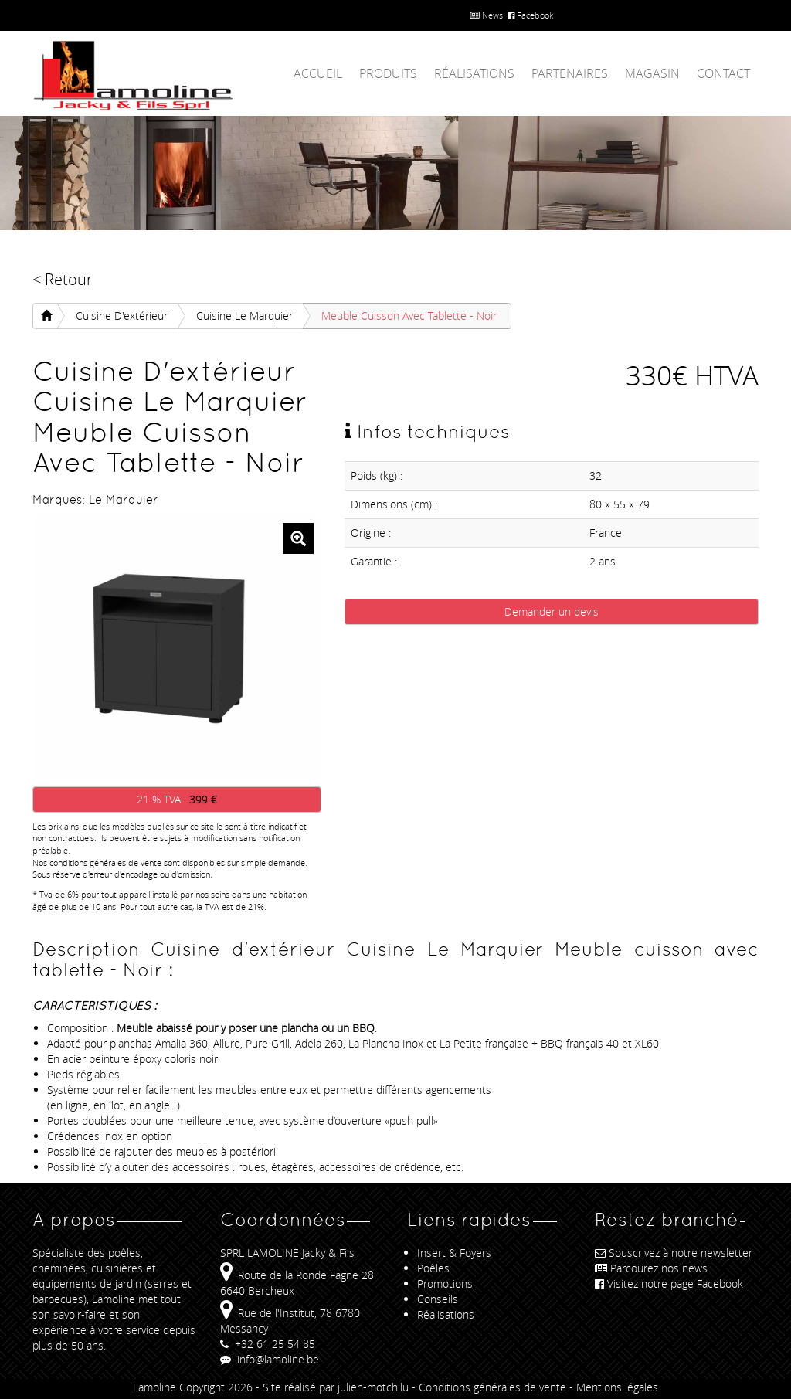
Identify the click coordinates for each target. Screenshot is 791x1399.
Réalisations (474, 73)
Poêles (433, 1268)
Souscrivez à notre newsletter (673, 1252)
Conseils (437, 1299)
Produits (388, 73)
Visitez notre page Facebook (669, 1283)
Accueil (318, 73)
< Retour (62, 279)
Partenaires (569, 73)
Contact (723, 73)
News (486, 15)
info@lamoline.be (269, 1359)
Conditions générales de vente (492, 1387)
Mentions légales (617, 1387)
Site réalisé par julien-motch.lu (336, 1387)
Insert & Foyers (454, 1252)
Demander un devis (551, 611)
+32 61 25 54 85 (267, 1343)
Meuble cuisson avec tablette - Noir (409, 315)
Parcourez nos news (651, 1268)
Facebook (530, 15)
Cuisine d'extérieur (122, 315)
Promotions (445, 1283)
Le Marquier (123, 499)
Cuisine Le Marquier (244, 315)
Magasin (652, 73)
